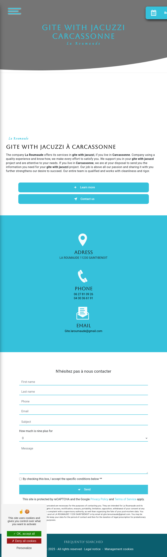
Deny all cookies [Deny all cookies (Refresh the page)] (24, 540)
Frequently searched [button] (83, 542)
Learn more (83, 187)
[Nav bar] (25, 11)
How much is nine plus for (36, 426)
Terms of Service (125, 495)
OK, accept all (24, 533)
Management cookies (119, 549)
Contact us (83, 199)
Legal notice (92, 549)
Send (87, 485)
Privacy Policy (99, 495)
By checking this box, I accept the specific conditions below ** (62, 474)
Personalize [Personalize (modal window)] (24, 548)
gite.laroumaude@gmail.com (83, 326)
